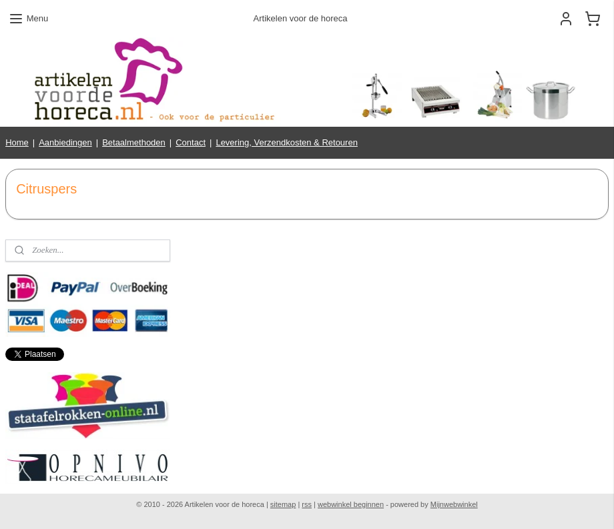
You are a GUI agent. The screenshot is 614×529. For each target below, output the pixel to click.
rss (307, 504)
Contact (191, 142)
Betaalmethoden (134, 142)
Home (17, 142)
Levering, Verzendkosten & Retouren (286, 142)
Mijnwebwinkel (454, 504)
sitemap (283, 504)
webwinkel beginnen (351, 504)
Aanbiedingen (65, 142)
